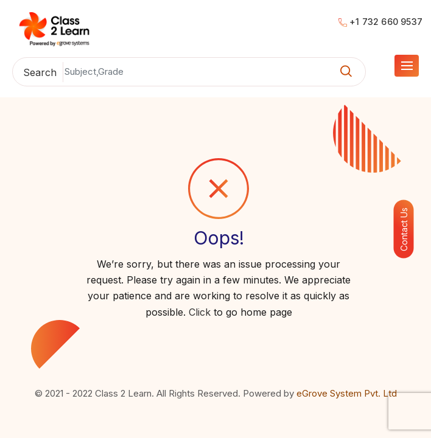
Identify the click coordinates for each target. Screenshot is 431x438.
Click (200, 312)
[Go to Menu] (406, 66)
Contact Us (404, 229)
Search (40, 72)
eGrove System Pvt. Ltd (346, 393)
